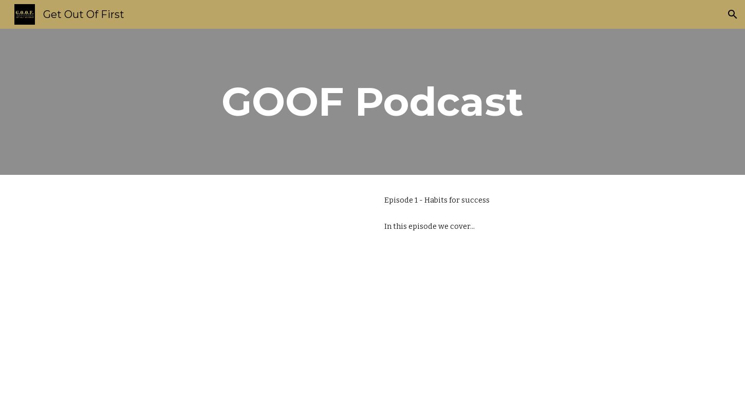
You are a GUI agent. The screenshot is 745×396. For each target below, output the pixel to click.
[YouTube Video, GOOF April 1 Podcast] (220, 285)
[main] (372, 102)
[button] (732, 14)
